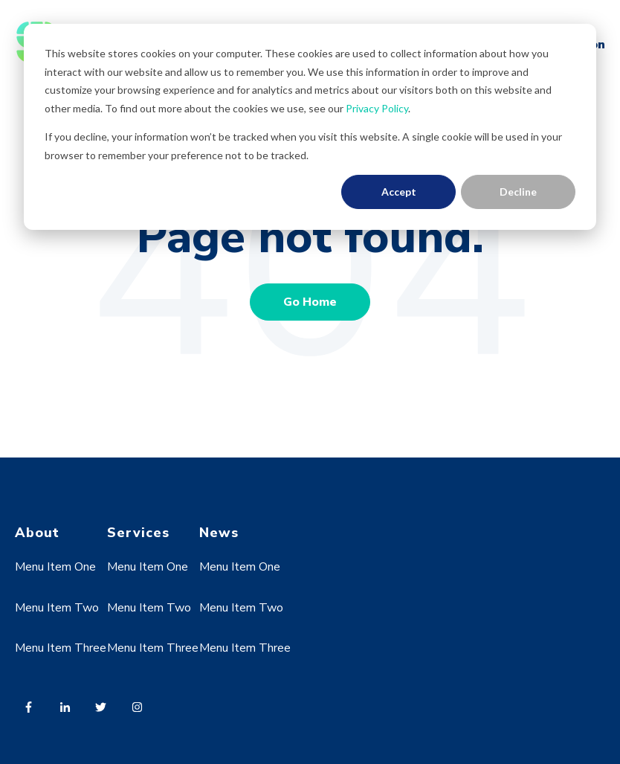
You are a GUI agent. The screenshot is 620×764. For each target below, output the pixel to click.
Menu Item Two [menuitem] (57, 608)
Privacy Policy (377, 108)
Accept (398, 191)
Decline (518, 191)
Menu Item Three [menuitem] (60, 648)
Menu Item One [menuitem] (55, 567)
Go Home (310, 302)
